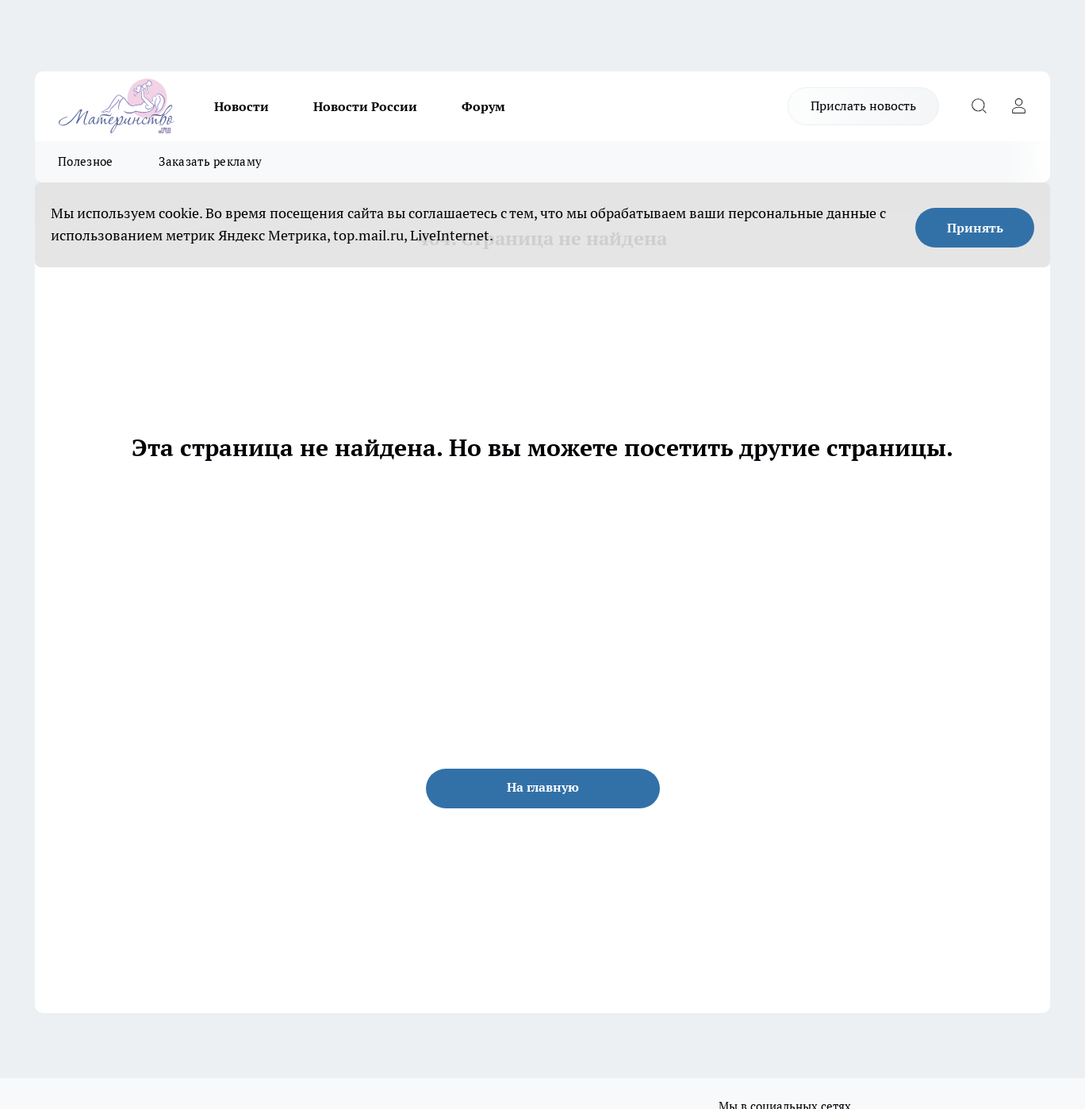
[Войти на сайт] (1018, 106)
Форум (483, 106)
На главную (543, 787)
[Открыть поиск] (979, 106)
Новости (241, 106)
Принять (975, 228)
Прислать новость (863, 105)
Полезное (85, 161)
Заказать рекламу (210, 161)
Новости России (365, 106)
